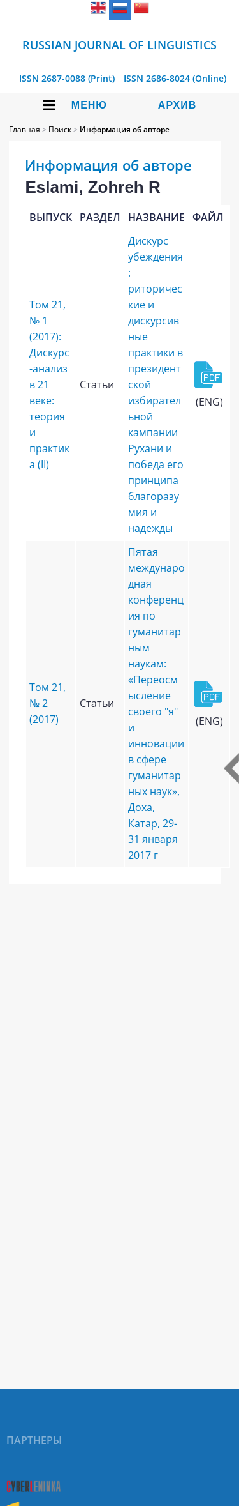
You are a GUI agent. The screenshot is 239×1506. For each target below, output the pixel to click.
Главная (24, 129)
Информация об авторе (125, 129)
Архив (177, 105)
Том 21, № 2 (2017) (47, 703)
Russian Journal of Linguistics (119, 44)
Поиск (59, 129)
